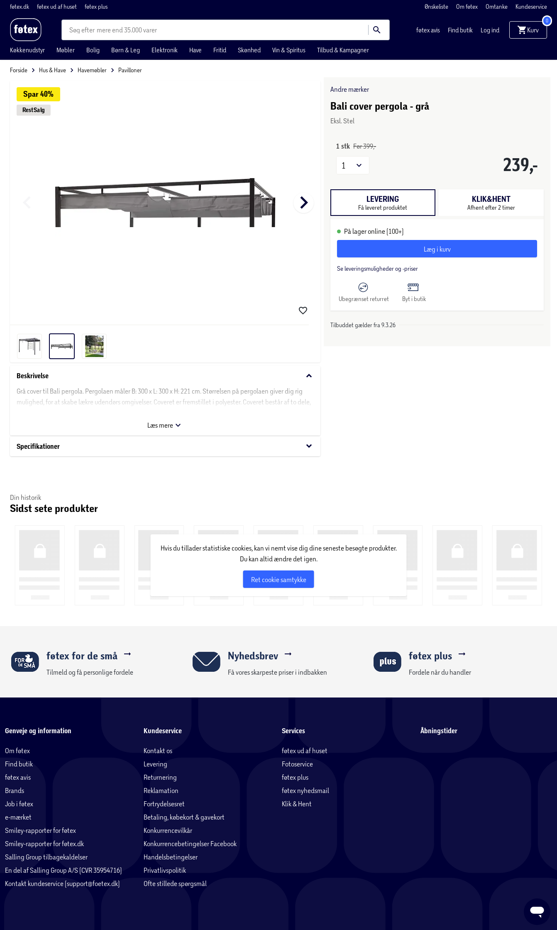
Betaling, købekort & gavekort (184, 817)
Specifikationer (165, 446)
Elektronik (164, 50)
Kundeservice (531, 6)
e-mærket (18, 817)
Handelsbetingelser (171, 857)
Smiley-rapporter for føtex (40, 830)
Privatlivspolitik (165, 870)
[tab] (382, 202)
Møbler (65, 50)
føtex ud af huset (57, 6)
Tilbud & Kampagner (343, 50)
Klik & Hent (297, 804)
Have (195, 50)
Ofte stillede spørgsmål (175, 883)
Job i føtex (19, 804)
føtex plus (96, 6)
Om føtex (467, 6)
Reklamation (161, 790)
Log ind (490, 30)
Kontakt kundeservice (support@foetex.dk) (62, 883)
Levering (155, 764)
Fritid (219, 50)
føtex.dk (20, 6)
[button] (353, 165)
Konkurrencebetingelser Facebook (190, 843)
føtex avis (428, 30)
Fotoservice (297, 764)
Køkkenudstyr (27, 50)
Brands (14, 790)
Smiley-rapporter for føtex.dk (44, 843)
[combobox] (83, 30)
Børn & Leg (125, 50)
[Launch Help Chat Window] (537, 911)
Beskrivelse (165, 376)
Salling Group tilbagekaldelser (46, 857)
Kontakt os (158, 750)
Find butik (461, 30)
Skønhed (249, 50)
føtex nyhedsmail (305, 790)
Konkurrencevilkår (168, 830)
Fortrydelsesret (164, 804)
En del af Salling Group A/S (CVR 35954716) (63, 870)
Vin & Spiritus (288, 50)
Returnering (160, 777)
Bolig (93, 50)
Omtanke (497, 6)
